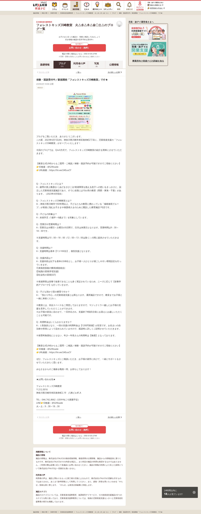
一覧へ (78, 72)
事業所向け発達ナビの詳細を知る (148, 60)
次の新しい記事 (114, 72)
